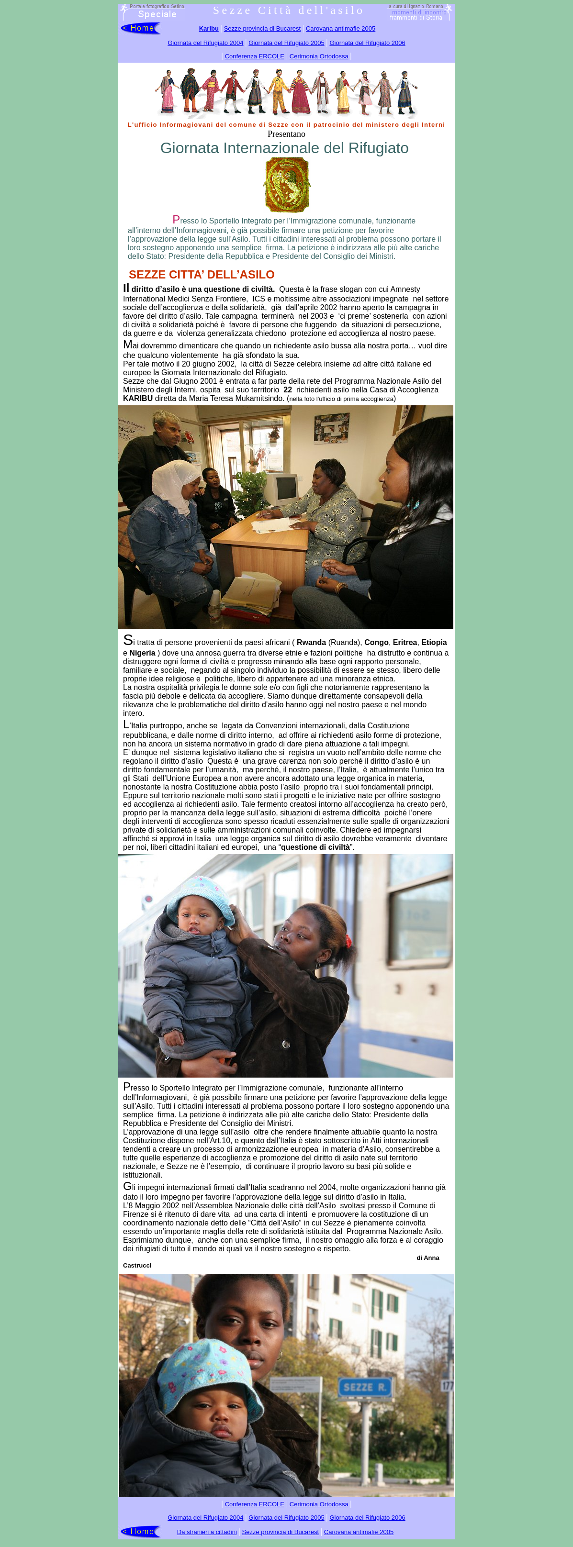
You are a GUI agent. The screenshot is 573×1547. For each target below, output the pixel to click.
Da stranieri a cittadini (207, 1532)
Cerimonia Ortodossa (319, 56)
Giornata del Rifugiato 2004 (205, 42)
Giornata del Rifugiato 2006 (367, 42)
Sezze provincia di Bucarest (262, 28)
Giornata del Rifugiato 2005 (286, 42)
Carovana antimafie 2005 (340, 28)
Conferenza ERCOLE (254, 56)
